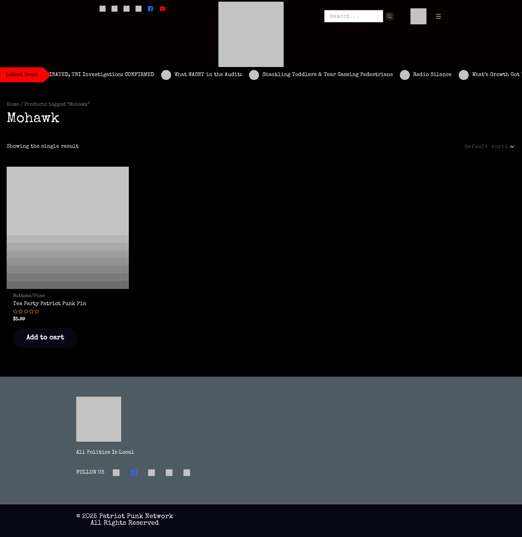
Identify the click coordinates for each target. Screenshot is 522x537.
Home (13, 104)
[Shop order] (488, 146)
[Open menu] (438, 16)
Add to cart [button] (45, 338)
